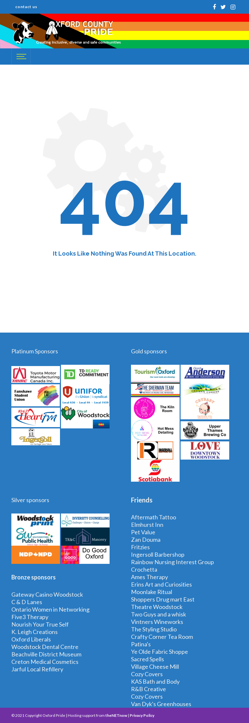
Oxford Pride (53, 715)
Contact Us (26, 6)
